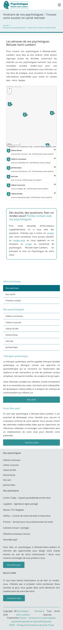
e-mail (28, 244)
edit (54, 146)
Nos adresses (12, 288)
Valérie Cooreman (14, 316)
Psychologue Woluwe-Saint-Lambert (29, 613)
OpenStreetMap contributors (43, 146)
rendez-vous (19, 240)
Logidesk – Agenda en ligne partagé (20, 503)
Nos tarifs (10, 294)
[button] (59, 4)
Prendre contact (13, 300)
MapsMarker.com (13, 146)
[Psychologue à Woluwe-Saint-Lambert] (15, 4)
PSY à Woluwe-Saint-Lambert (32, 272)
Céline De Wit (12, 328)
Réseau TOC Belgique (13, 509)
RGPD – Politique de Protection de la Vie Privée (31, 625)
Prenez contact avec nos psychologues (30, 217)
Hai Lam (9, 341)
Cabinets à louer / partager (16, 527)
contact (50, 233)
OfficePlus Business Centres (16, 533)
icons (26, 146)
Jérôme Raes (12, 347)
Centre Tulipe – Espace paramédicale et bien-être (27, 497)
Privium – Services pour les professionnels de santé (28, 521)
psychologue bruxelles (29, 268)
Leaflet (22, 146)
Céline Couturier (13, 322)
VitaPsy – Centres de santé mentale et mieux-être (27, 515)
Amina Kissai (12, 334)
